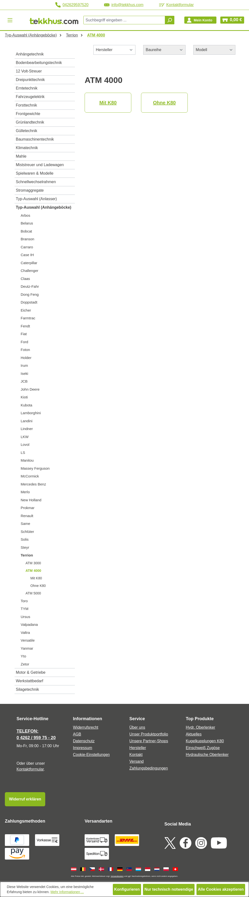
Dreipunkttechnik (30, 80)
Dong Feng (30, 294)
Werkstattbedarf (29, 681)
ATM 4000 (33, 571)
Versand (136, 761)
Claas (25, 279)
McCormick (30, 476)
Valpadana (29, 624)
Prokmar (28, 508)
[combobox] (124, 20)
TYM (24, 609)
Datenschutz (84, 741)
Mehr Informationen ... (67, 892)
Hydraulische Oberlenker (207, 755)
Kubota (26, 405)
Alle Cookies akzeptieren (221, 889)
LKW (25, 437)
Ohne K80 (38, 586)
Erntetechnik (26, 88)
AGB (77, 734)
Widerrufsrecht (85, 727)
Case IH (27, 255)
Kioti (24, 397)
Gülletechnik (26, 131)
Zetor (25, 664)
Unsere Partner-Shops (148, 741)
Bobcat (26, 231)
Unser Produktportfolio (148, 734)
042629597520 (72, 5)
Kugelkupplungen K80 (205, 741)
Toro (24, 601)
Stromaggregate (30, 190)
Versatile (28, 640)
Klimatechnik (27, 148)
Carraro (27, 247)
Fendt (25, 326)
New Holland (31, 500)
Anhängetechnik (30, 54)
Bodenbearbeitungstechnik (39, 63)
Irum (24, 365)
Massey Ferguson (35, 468)
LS (23, 452)
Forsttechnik (26, 105)
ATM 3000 (33, 563)
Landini (26, 421)
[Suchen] (169, 20)
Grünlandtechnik (30, 122)
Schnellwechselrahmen (36, 182)
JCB (24, 381)
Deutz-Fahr (30, 286)
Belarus (27, 223)
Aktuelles (194, 734)
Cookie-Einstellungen (91, 755)
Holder (26, 358)
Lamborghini (31, 413)
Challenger (29, 271)
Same (25, 523)
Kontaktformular (176, 5)
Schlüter (27, 531)
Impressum (82, 748)
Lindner (27, 429)
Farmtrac (28, 318)
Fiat (24, 334)
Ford (24, 342)
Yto (23, 656)
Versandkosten (117, 876)
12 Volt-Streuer (29, 71)
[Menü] (10, 20)
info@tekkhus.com (123, 5)
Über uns (137, 727)
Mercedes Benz (33, 484)
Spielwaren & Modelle (34, 173)
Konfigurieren (127, 889)
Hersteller (137, 748)
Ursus (25, 617)
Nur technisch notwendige (168, 889)
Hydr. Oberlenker (200, 727)
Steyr (25, 547)
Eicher (26, 310)
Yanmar (27, 648)
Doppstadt (29, 302)
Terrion (27, 555)
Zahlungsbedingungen (148, 768)
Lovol (25, 444)
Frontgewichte (28, 114)
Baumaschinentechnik (35, 139)
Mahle (21, 156)
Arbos (25, 215)
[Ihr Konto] (200, 20)
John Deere (30, 389)
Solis (25, 539)
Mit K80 (36, 578)
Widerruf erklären (25, 799)
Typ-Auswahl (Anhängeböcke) (43, 207)
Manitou (27, 460)
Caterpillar (29, 263)
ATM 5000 (33, 593)
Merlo (25, 492)
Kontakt (135, 755)
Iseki (24, 373)
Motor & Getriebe (30, 672)
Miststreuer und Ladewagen (40, 165)
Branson (27, 239)
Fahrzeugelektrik (30, 97)
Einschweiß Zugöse (203, 748)
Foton (25, 350)
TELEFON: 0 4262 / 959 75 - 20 (36, 734)
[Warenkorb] (232, 20)
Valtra (25, 632)
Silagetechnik (27, 689)
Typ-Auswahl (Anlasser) (36, 199)
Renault (27, 516)
